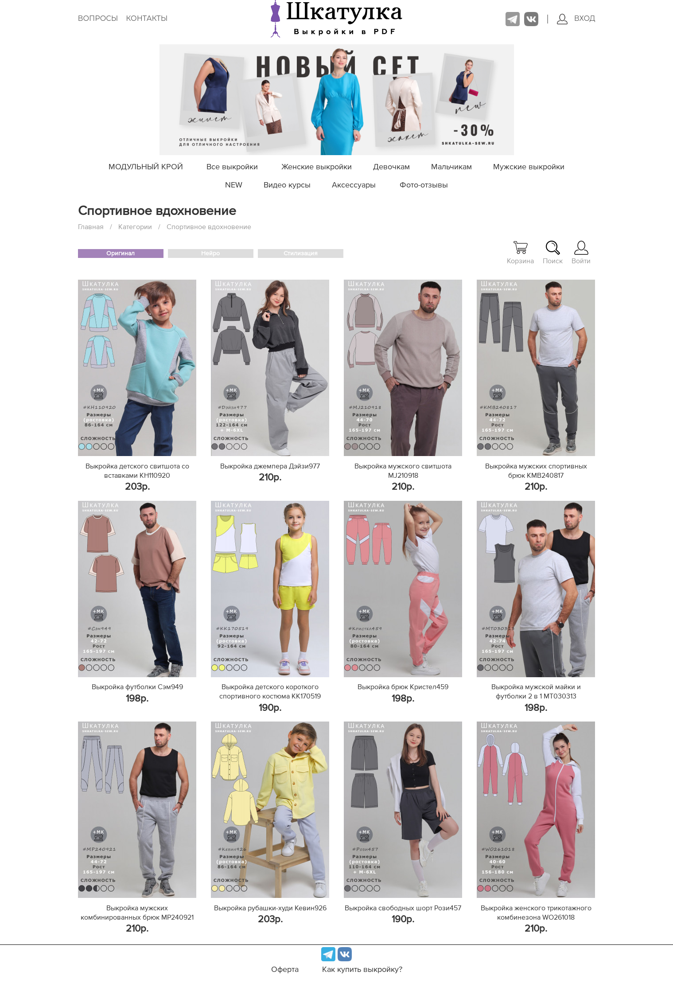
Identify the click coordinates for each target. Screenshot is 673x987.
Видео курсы (287, 185)
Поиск (553, 253)
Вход (576, 19)
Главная (91, 226)
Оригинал (120, 253)
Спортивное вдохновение (209, 226)
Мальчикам (451, 167)
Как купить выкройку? (362, 970)
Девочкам (391, 167)
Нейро (210, 253)
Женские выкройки (316, 167)
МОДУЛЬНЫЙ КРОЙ (146, 167)
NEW (233, 185)
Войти (581, 253)
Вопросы (98, 18)
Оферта (285, 970)
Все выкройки (232, 167)
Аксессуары (354, 185)
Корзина (520, 253)
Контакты (146, 18)
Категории (135, 226)
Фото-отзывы (424, 185)
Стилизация (301, 253)
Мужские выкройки (528, 167)
